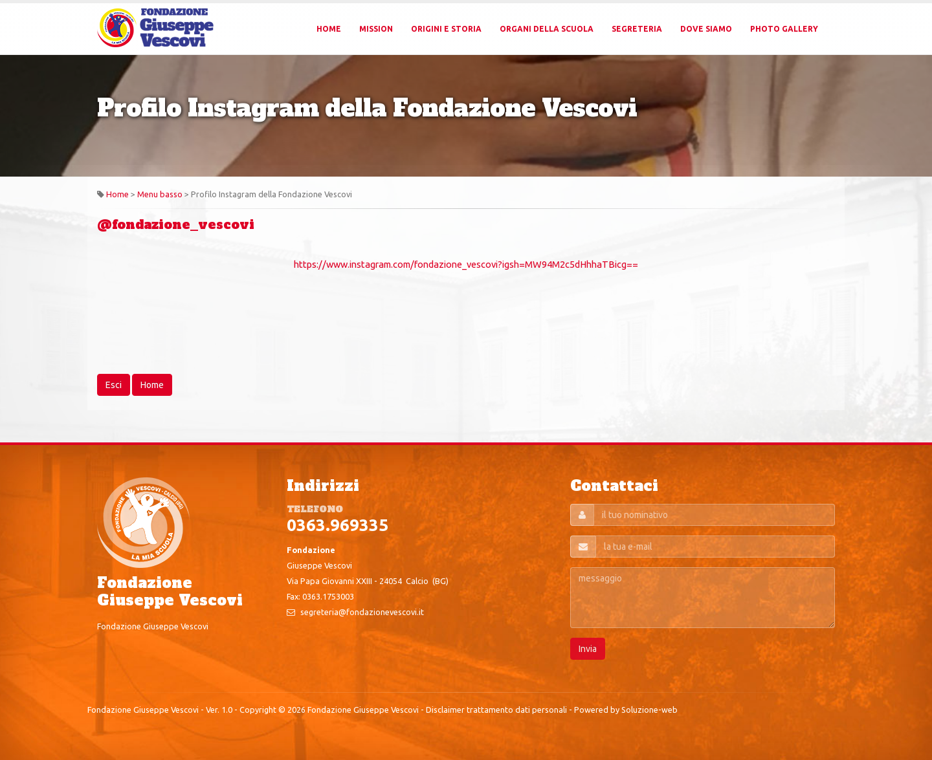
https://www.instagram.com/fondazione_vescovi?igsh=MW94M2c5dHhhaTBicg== (466, 264)
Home (328, 29)
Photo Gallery (784, 29)
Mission (376, 29)
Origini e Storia (446, 29)
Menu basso (160, 194)
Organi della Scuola (547, 29)
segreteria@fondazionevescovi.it (362, 611)
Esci (113, 385)
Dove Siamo (706, 29)
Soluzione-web (649, 709)
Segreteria (637, 29)
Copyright (257, 709)
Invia (588, 649)
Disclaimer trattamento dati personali (496, 709)
